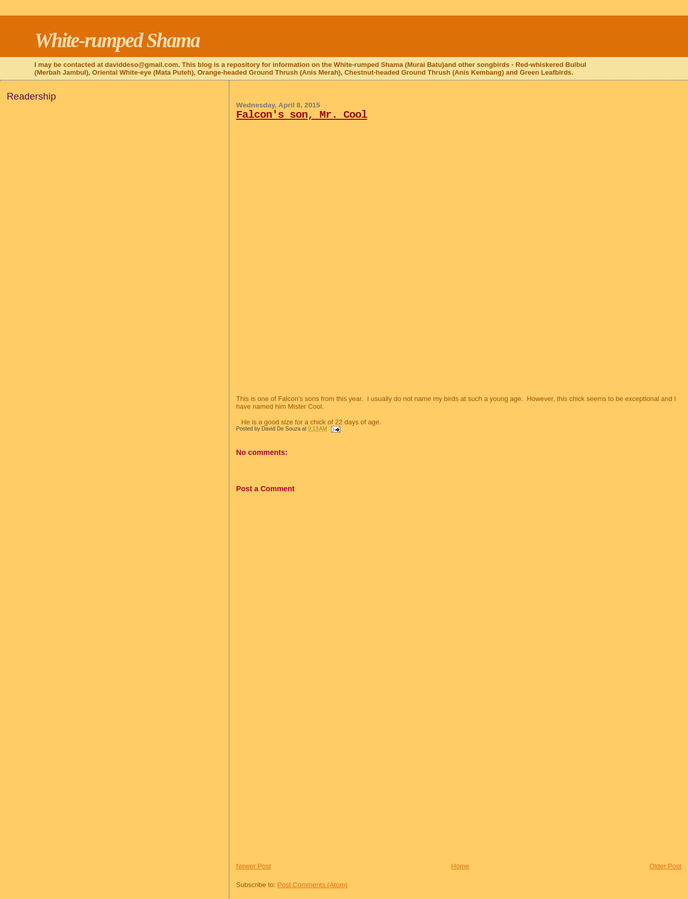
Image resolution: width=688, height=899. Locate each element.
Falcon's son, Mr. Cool (301, 115)
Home (460, 866)
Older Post (665, 866)
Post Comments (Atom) (313, 885)
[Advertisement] (314, 789)
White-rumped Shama (116, 40)
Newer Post (253, 866)
